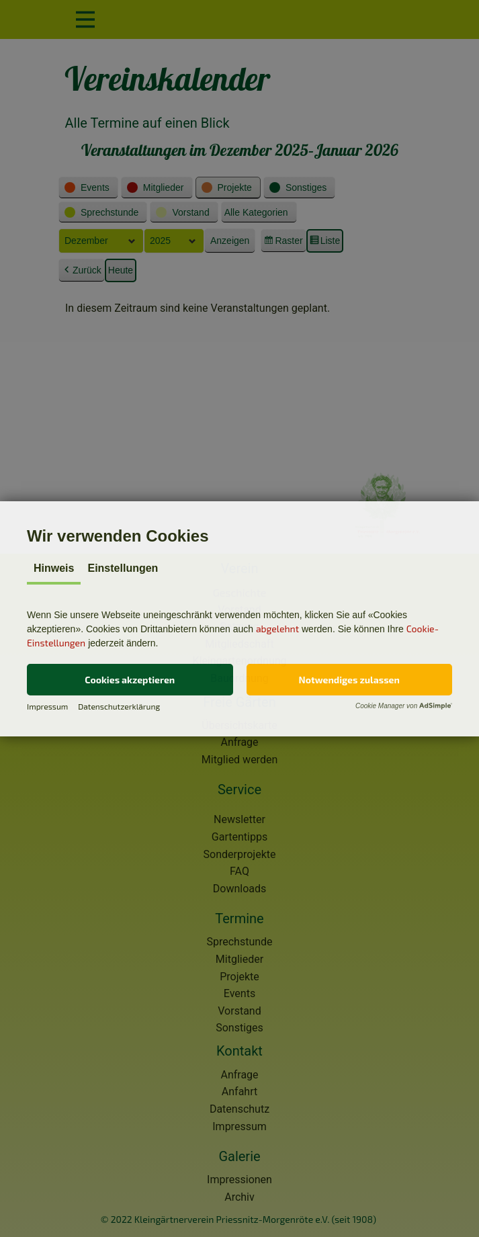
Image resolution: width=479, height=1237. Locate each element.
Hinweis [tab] (54, 568)
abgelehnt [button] (277, 628)
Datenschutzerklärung (119, 706)
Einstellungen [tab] (122, 568)
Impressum (47, 706)
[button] (130, 679)
